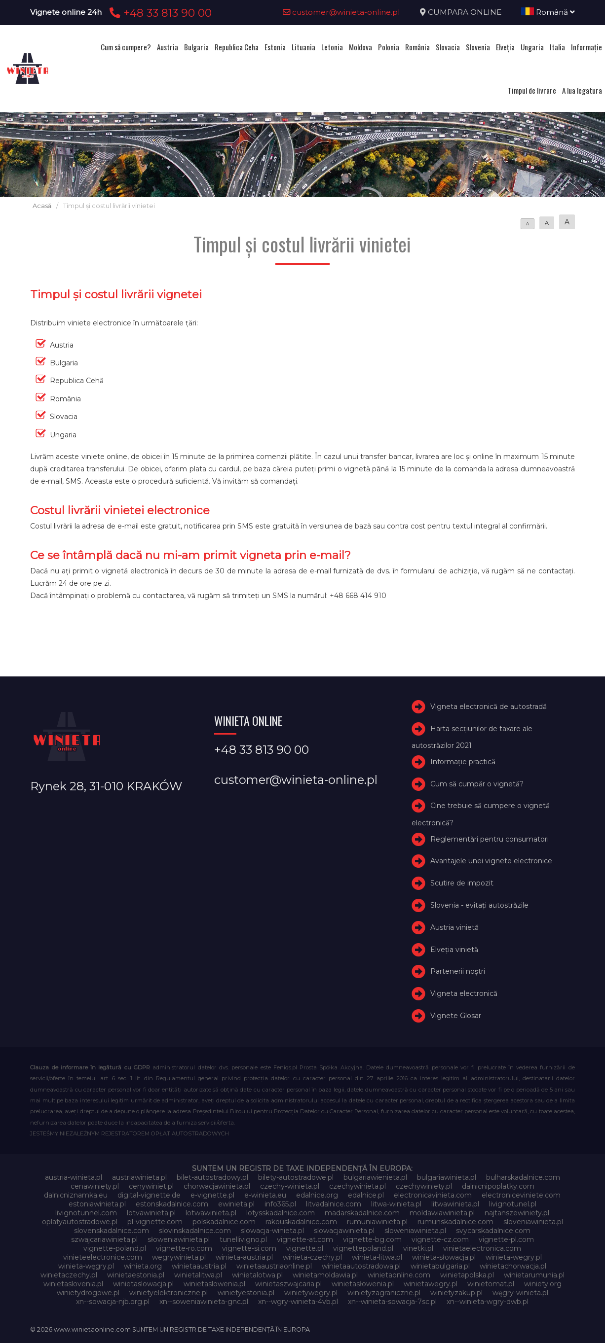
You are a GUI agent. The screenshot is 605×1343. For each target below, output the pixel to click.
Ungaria (532, 46)
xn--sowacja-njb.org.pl (113, 1301)
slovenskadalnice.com (111, 1230)
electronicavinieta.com (433, 1195)
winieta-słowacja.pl (444, 1257)
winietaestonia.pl (135, 1275)
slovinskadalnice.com (195, 1230)
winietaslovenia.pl (73, 1283)
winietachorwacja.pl (513, 1266)
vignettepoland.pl (363, 1248)
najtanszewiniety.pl (517, 1212)
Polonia (388, 46)
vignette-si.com (249, 1248)
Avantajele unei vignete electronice (491, 860)
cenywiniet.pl (151, 1186)
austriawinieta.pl (139, 1177)
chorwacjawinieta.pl (217, 1186)
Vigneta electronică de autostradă (488, 706)
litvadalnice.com (333, 1204)
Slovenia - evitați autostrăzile (479, 905)
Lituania (303, 46)
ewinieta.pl (236, 1204)
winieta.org (143, 1266)
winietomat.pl (490, 1283)
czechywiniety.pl (424, 1186)
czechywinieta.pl (357, 1186)
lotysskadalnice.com (280, 1212)
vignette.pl (304, 1248)
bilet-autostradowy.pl (212, 1177)
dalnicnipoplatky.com (498, 1186)
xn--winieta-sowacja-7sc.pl (392, 1301)
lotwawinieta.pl (211, 1212)
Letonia (332, 46)
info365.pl (280, 1204)
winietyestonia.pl (246, 1292)
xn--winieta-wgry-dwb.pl (488, 1301)
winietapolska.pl (467, 1275)
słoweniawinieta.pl (179, 1239)
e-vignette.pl (212, 1195)
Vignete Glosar (455, 1015)
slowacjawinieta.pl (344, 1230)
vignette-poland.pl (114, 1248)
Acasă (42, 206)
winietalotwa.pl (257, 1275)
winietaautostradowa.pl (361, 1266)
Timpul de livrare (532, 90)
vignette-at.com (305, 1239)
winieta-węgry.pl (86, 1266)
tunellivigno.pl (243, 1239)
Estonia (275, 46)
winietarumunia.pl (534, 1275)
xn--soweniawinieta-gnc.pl (203, 1301)
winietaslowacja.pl (143, 1283)
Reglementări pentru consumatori (489, 839)
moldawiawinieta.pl (442, 1212)
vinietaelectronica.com (482, 1248)
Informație (586, 46)
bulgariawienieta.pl (375, 1177)
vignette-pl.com (506, 1239)
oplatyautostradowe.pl (79, 1221)
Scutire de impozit (461, 883)
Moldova (360, 46)
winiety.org (543, 1283)
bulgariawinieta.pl (446, 1177)
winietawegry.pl (430, 1283)
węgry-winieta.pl (520, 1292)
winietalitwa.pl (198, 1275)
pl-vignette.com (155, 1221)
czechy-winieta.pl (289, 1186)
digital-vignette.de (149, 1195)
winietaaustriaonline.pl (274, 1266)
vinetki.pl (418, 1248)
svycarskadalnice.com (493, 1230)
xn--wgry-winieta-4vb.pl (298, 1301)
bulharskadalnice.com (523, 1177)
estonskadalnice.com (172, 1204)
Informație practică (462, 761)
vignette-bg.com (372, 1239)
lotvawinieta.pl (151, 1212)
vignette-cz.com (440, 1239)
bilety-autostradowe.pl (296, 1177)
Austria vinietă (454, 927)
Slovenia (478, 46)
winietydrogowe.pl (88, 1292)
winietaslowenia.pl (214, 1283)
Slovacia (448, 46)
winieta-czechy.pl (312, 1257)
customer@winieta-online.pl (341, 12)
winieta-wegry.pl (514, 1257)
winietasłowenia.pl (363, 1283)
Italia (557, 46)
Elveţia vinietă (454, 949)
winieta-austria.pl (244, 1257)
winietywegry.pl (311, 1292)
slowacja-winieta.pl (272, 1230)
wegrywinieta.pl (179, 1257)
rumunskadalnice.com (455, 1221)
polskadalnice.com (224, 1221)
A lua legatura (582, 90)
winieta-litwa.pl (377, 1257)
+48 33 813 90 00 (159, 12)
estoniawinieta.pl (97, 1204)
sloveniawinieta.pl (533, 1221)
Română (548, 12)
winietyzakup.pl (456, 1292)
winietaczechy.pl (68, 1275)
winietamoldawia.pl (325, 1275)
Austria (167, 46)
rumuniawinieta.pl (377, 1221)
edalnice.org (317, 1195)
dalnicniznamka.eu (76, 1195)
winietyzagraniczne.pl (383, 1292)
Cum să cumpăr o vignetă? (477, 783)
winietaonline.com (399, 1275)
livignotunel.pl (512, 1204)
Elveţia (505, 46)
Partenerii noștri (457, 971)
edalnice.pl (366, 1195)
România (417, 46)
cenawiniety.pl (95, 1186)
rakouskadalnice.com (301, 1221)
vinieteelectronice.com (102, 1257)
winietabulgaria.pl (440, 1266)
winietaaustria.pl (199, 1266)
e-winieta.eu (265, 1195)
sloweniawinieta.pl (415, 1230)
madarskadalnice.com (362, 1212)
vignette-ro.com (184, 1248)
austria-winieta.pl (73, 1177)
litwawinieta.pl (455, 1204)
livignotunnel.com (86, 1212)
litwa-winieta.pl (396, 1204)
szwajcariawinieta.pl (104, 1239)
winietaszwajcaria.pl (288, 1283)
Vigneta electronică (463, 993)
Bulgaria (196, 46)
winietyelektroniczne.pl (168, 1292)
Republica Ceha (237, 46)
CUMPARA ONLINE (464, 12)
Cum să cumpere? (126, 46)
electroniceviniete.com (521, 1195)
